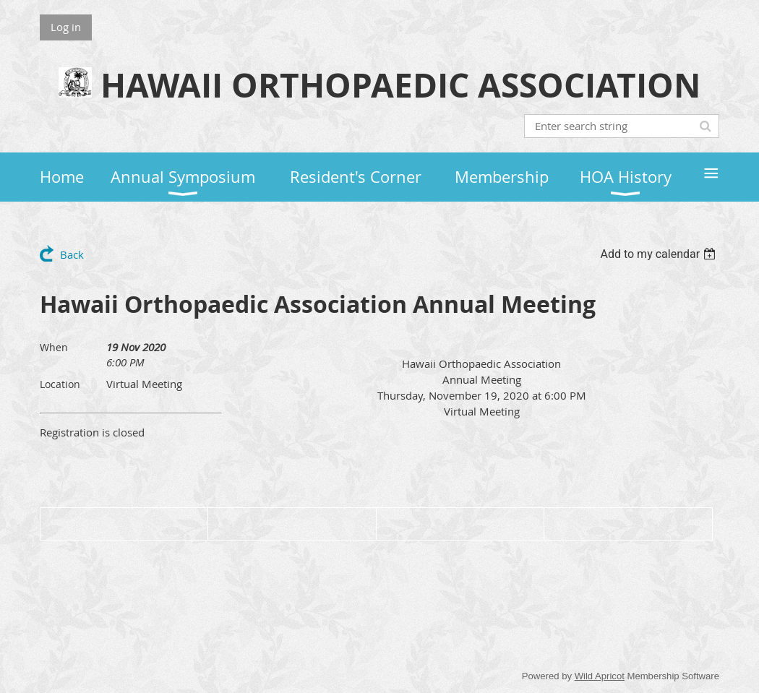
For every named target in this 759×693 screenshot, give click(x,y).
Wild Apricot (600, 676)
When (54, 347)
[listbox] (659, 254)
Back (72, 254)
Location (60, 384)
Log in (66, 27)
